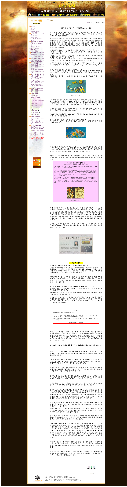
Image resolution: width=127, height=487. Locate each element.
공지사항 (33, 28)
